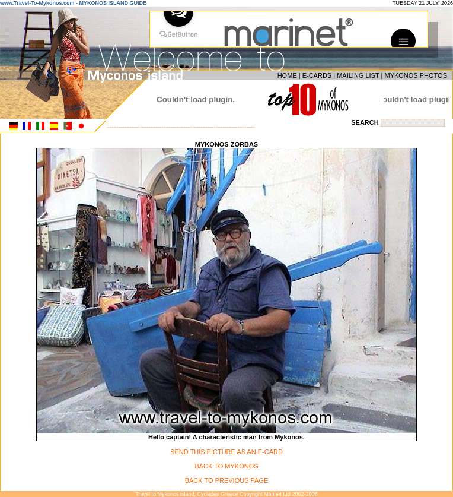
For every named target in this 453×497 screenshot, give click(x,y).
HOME (287, 75)
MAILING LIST (358, 75)
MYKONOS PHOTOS (415, 75)
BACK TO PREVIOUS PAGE (227, 480)
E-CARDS (317, 75)
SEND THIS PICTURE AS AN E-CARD (226, 451)
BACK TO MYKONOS (226, 466)
